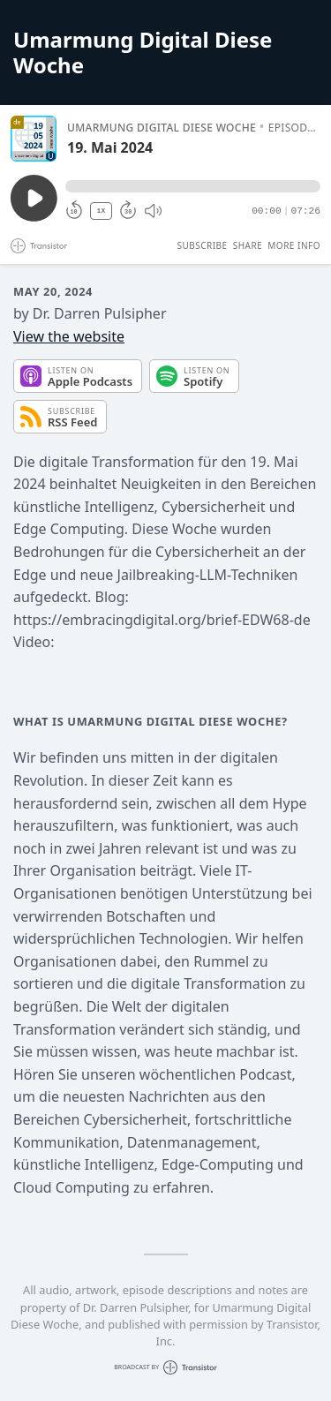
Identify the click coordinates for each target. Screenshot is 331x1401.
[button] (192, 186)
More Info (293, 245)
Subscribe (202, 245)
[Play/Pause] (33, 139)
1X (101, 211)
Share (248, 245)
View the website (68, 336)
